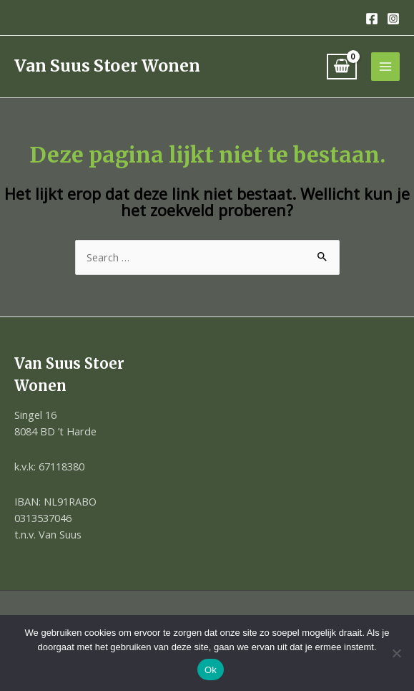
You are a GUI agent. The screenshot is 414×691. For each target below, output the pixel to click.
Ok (210, 670)
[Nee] (396, 653)
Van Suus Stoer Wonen (107, 66)
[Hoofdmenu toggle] (385, 66)
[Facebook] (371, 18)
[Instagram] (393, 18)
